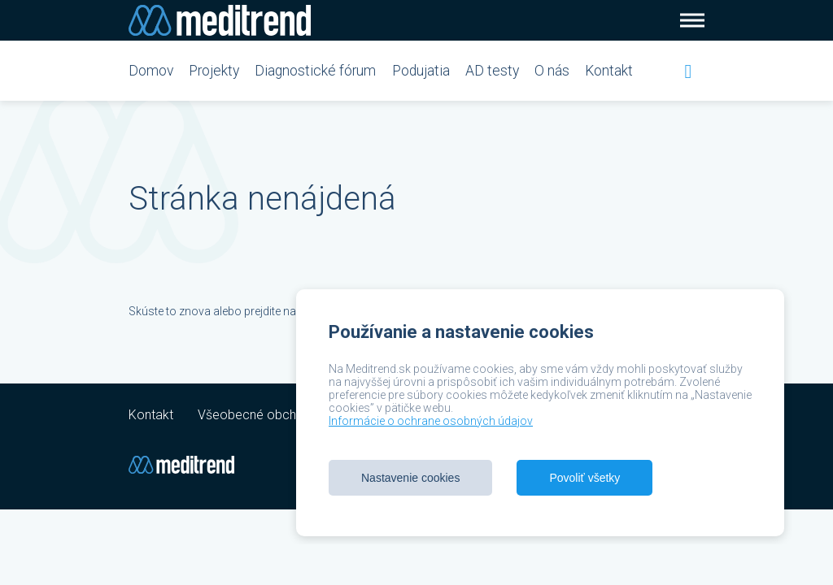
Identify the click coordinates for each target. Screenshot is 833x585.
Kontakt (609, 71)
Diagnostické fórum (315, 71)
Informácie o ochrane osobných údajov (431, 420)
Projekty (214, 71)
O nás (551, 71)
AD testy (492, 71)
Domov (151, 71)
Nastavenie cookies (410, 477)
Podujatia (421, 71)
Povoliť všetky (584, 477)
